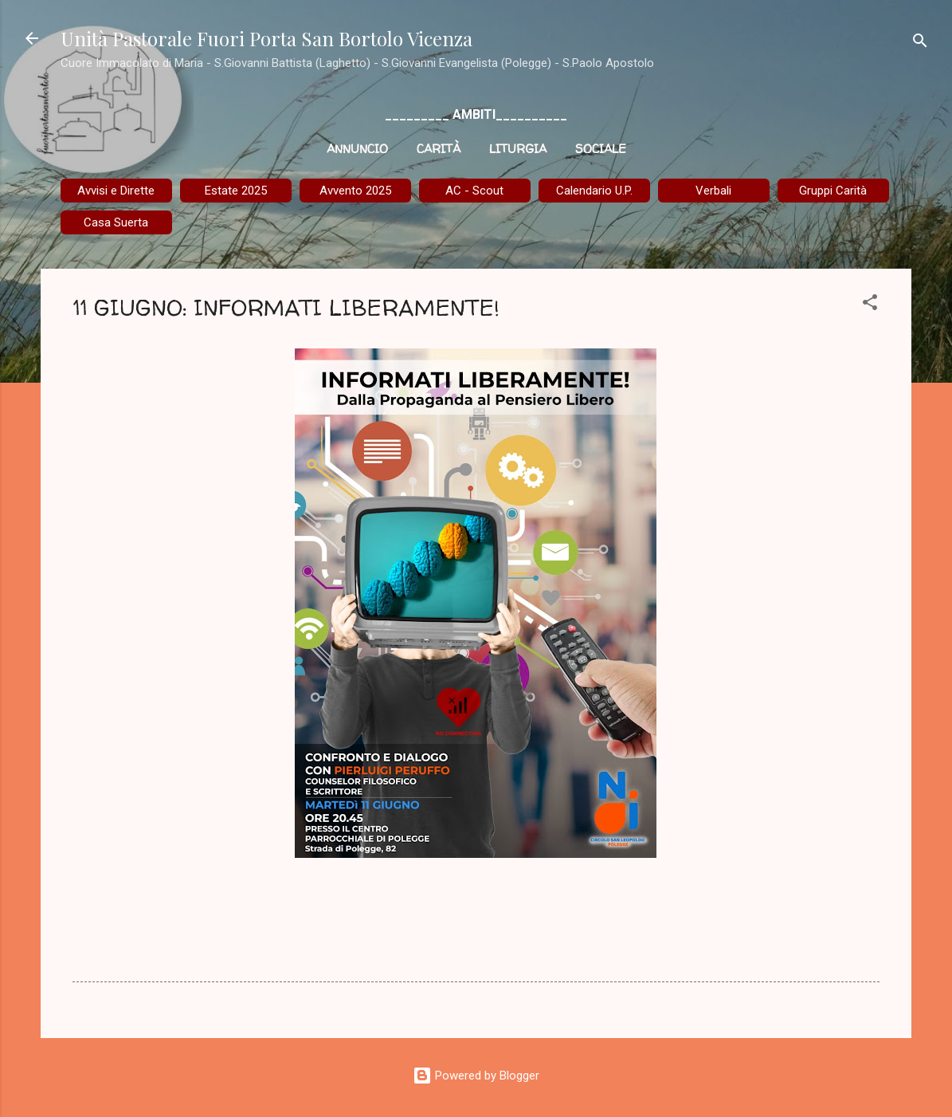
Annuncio (357, 148)
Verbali (713, 190)
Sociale (600, 148)
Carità (438, 148)
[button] (870, 305)
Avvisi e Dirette (116, 190)
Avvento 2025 (355, 190)
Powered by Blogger (476, 1075)
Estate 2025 (236, 190)
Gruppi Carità (833, 190)
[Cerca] (920, 43)
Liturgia (518, 148)
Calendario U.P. (594, 190)
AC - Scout (474, 190)
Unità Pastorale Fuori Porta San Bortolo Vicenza (266, 38)
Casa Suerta (116, 222)
